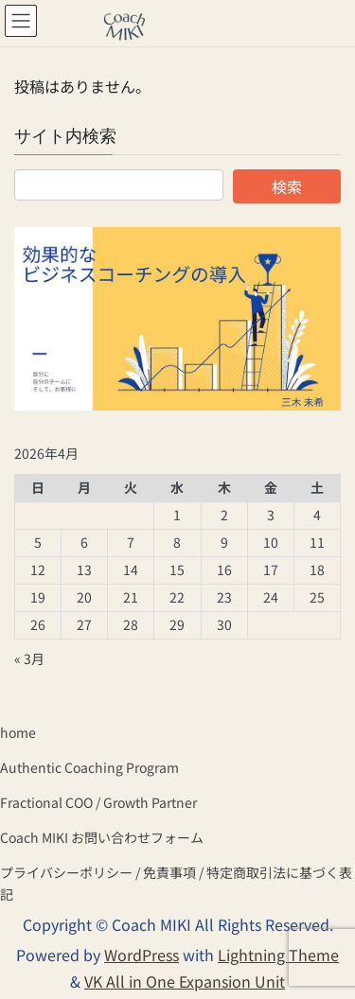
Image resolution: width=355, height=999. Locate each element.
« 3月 (29, 658)
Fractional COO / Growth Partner (98, 802)
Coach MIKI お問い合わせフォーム (102, 837)
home (18, 732)
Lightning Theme (278, 954)
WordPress (141, 954)
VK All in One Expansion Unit (184, 981)
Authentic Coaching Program (89, 767)
